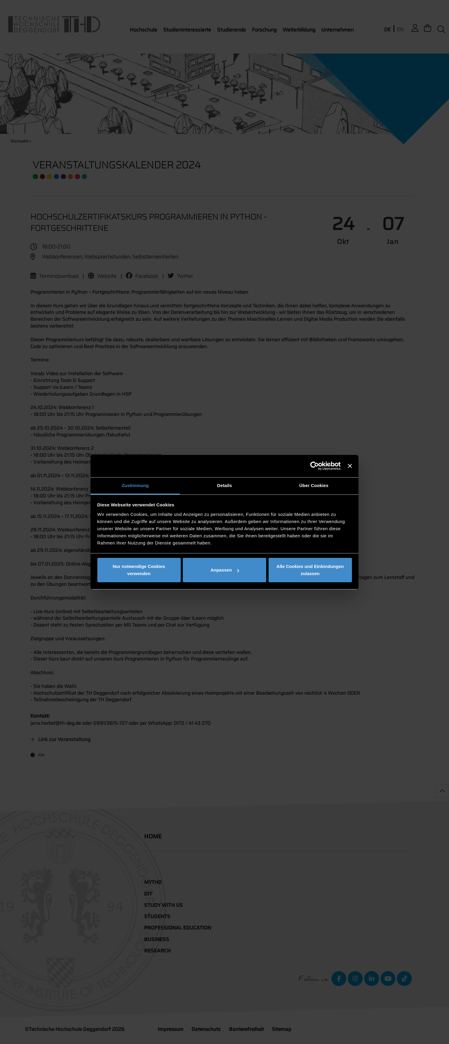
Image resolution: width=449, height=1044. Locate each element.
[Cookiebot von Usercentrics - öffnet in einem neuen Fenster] (315, 465)
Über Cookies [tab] (313, 485)
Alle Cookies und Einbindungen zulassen (310, 570)
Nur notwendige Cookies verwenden (139, 570)
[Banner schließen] (350, 466)
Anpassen (225, 569)
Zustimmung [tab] (135, 485)
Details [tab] (224, 485)
